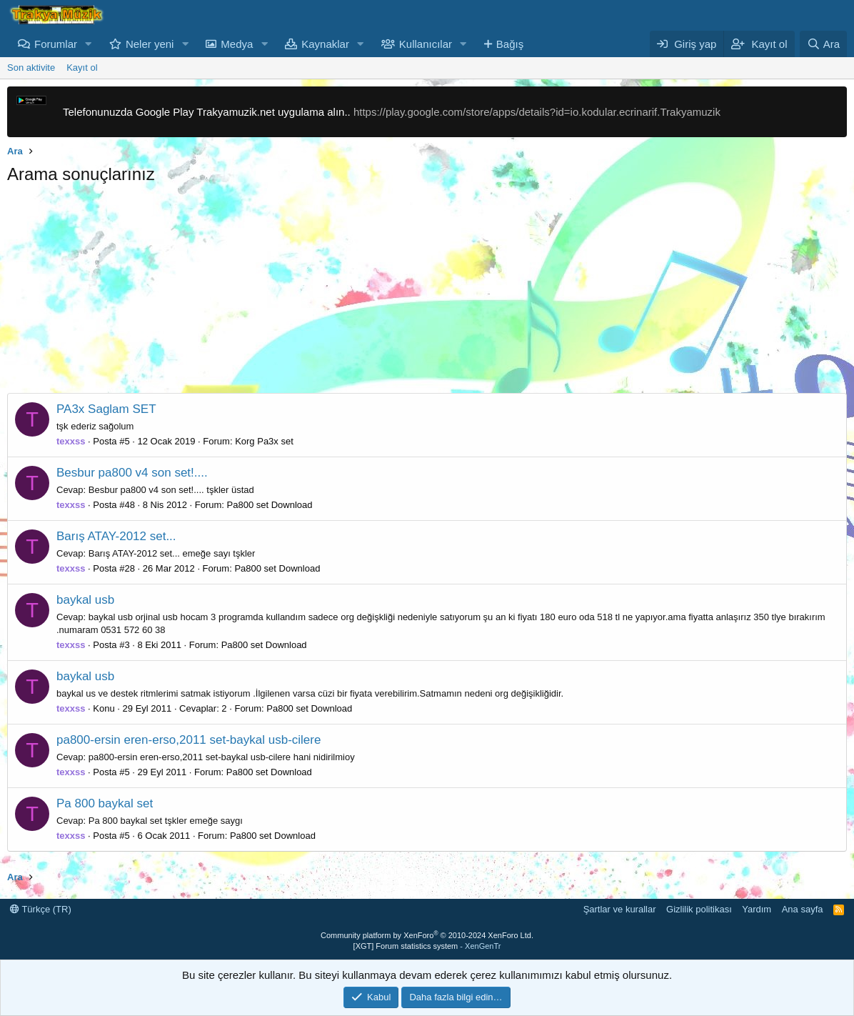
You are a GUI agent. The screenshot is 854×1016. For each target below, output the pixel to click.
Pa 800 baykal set (104, 803)
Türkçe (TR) (40, 909)
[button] (89, 44)
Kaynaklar (325, 44)
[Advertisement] (427, 293)
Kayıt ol (81, 67)
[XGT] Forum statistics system (427, 946)
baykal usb (85, 600)
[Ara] (823, 44)
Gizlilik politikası (699, 909)
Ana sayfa (802, 909)
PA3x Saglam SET (106, 409)
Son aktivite (31, 67)
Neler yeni (150, 44)
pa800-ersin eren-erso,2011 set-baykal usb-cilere (188, 740)
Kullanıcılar (425, 44)
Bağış (509, 44)
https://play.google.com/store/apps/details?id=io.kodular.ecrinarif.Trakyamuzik (536, 112)
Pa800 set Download (270, 504)
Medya (237, 44)
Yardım (756, 909)
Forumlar (55, 44)
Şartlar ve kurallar (619, 909)
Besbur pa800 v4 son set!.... (132, 472)
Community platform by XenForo (427, 935)
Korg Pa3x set (264, 441)
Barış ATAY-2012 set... (116, 536)
